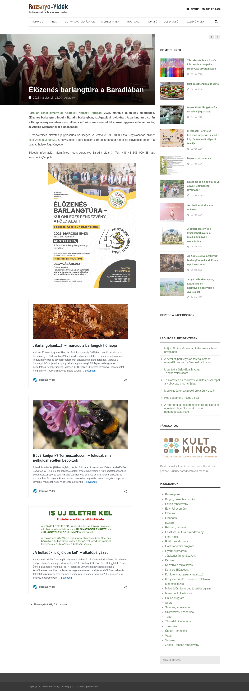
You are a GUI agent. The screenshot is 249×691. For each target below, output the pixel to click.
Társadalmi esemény (178, 621)
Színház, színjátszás (177, 607)
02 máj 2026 (196, 215)
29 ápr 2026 (196, 246)
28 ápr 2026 (196, 270)
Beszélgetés (172, 494)
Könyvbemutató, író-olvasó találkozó (187, 579)
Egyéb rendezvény (176, 503)
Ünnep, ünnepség (176, 630)
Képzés (169, 560)
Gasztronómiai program (179, 546)
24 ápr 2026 (196, 297)
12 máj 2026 (196, 149)
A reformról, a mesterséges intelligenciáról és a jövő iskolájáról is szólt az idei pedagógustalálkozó (191, 408)
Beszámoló (171, 22)
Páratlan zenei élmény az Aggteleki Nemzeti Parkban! (66, 112)
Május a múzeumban (199, 158)
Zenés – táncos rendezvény (182, 644)
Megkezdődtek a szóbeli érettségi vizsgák (189, 390)
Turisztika (171, 626)
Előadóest (171, 517)
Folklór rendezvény (176, 541)
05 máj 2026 (196, 195)
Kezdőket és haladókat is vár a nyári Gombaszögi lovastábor (203, 185)
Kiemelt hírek (110, 22)
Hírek (53, 22)
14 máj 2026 (196, 117)
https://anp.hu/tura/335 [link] (42, 139)
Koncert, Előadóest (176, 569)
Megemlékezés (174, 583)
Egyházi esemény (176, 508)
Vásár (168, 635)
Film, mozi (171, 536)
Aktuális (37, 22)
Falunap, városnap (176, 527)
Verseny (170, 640)
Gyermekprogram (176, 551)
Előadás (170, 513)
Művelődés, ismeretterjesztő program (188, 588)
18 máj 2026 (196, 89)
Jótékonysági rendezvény (180, 555)
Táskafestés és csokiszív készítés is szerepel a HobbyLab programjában (201, 64)
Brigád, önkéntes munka (180, 499)
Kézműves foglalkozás (179, 565)
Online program (174, 598)
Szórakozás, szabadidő (179, 612)
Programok (133, 22)
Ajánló (152, 22)
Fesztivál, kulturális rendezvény (184, 532)
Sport (168, 602)
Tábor (168, 616)
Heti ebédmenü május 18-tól (203, 84)
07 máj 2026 (196, 164)
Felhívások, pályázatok (79, 22)
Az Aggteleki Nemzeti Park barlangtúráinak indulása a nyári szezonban (202, 260)
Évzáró (169, 522)
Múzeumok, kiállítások (178, 593)
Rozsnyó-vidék (194, 22)
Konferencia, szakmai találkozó (184, 574)
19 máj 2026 (196, 74)
